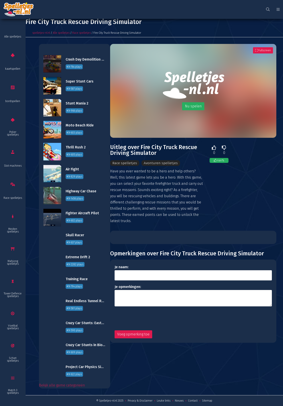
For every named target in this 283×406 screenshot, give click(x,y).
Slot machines (13, 165)
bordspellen (12, 101)
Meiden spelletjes (13, 230)
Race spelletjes (13, 197)
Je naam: (122, 267)
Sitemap (207, 400)
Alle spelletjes (12, 36)
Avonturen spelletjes (161, 163)
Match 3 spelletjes (13, 391)
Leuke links (163, 400)
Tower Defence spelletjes (13, 295)
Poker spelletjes (13, 133)
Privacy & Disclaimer (140, 400)
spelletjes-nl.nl (41, 32)
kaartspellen (12, 68)
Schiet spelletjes (13, 359)
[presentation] (148, 318)
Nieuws (179, 400)
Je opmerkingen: (128, 287)
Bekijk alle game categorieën (62, 385)
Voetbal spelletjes (13, 327)
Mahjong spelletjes (13, 262)
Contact (193, 400)
